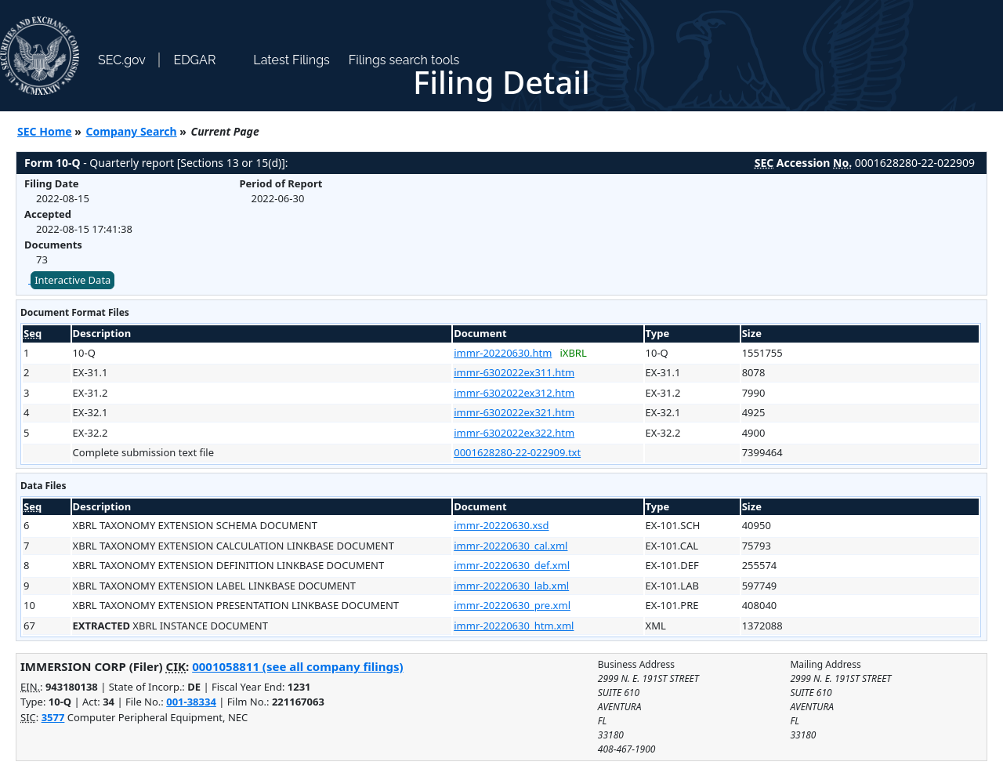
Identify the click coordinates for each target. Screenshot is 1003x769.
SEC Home (44, 131)
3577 (53, 717)
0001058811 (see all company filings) (297, 666)
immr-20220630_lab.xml (511, 586)
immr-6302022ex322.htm (514, 433)
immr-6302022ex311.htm (514, 372)
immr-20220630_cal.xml (510, 546)
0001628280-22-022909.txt (517, 452)
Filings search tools (404, 60)
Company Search (131, 131)
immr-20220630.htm (503, 353)
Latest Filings (291, 60)
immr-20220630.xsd (501, 525)
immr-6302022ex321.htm (514, 412)
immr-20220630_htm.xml (514, 625)
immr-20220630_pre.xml (512, 605)
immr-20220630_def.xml (512, 565)
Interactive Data (72, 280)
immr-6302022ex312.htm (514, 393)
